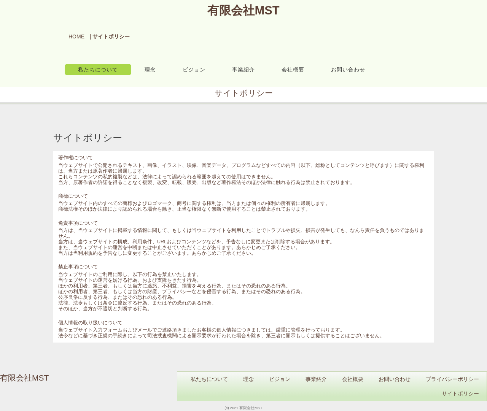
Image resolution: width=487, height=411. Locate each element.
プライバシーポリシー (452, 379)
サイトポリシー (460, 393)
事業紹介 (243, 70)
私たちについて (98, 70)
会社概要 (293, 70)
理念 (150, 70)
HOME (76, 36)
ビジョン (194, 70)
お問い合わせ (348, 70)
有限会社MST (243, 10)
